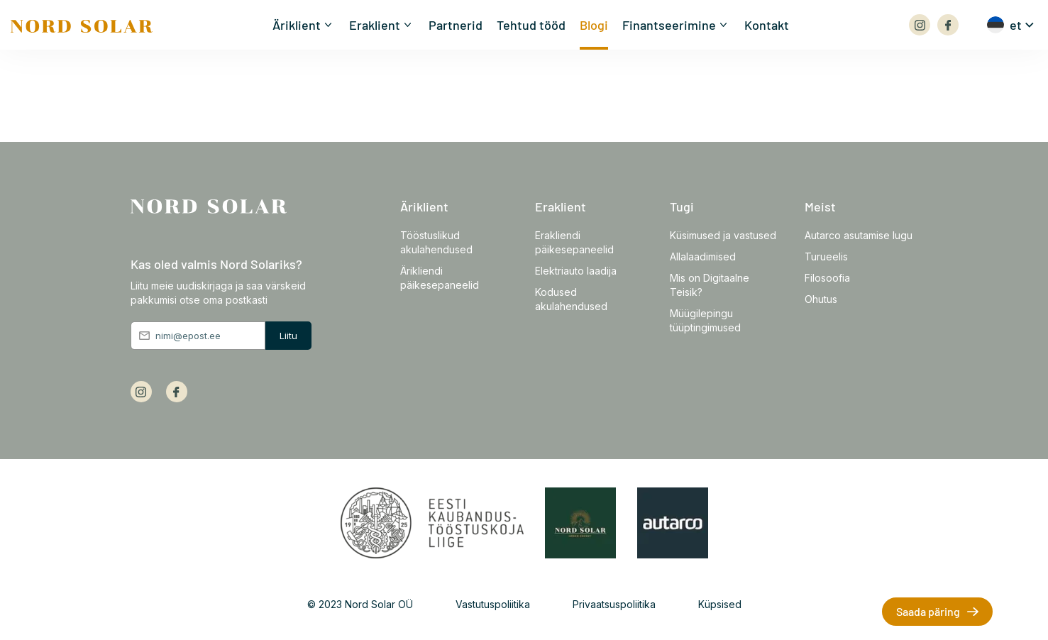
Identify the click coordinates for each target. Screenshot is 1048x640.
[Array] (919, 24)
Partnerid (455, 25)
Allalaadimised (703, 256)
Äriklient (296, 25)
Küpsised (719, 604)
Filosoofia (827, 278)
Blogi (594, 25)
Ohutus (821, 299)
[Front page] (82, 24)
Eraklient (374, 25)
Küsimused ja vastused (723, 235)
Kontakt (766, 25)
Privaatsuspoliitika (614, 604)
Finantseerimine (669, 25)
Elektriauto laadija (576, 271)
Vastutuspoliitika (493, 604)
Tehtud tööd (531, 25)
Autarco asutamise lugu (858, 235)
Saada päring (928, 611)
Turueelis (826, 256)
